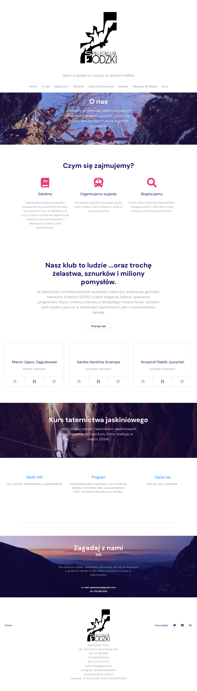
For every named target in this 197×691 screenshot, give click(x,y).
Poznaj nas (98, 326)
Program (98, 477)
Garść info (34, 477)
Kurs (165, 86)
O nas (46, 86)
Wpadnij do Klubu (145, 86)
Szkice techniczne (101, 86)
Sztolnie (78, 86)
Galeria (123, 86)
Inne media (161, 625)
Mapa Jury (61, 86)
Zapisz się (163, 477)
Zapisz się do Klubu (98, 559)
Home (33, 86)
